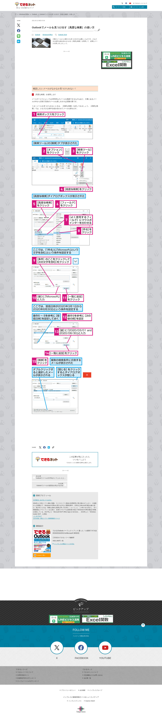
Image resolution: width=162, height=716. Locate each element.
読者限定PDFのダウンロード (26, 671)
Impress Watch (89, 693)
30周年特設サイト (22, 668)
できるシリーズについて (24, 665)
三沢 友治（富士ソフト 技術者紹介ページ (46, 511)
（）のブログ (37, 509)
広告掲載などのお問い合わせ (92, 668)
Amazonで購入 (41, 548)
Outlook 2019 (62, 35)
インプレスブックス (74, 693)
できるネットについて (140, 3)
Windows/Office (24, 14)
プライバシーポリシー (68, 683)
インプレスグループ (95, 683)
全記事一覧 (86, 671)
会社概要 (81, 683)
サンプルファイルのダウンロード (27, 673)
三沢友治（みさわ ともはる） (42, 492)
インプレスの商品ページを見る (63, 536)
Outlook (34, 14)
